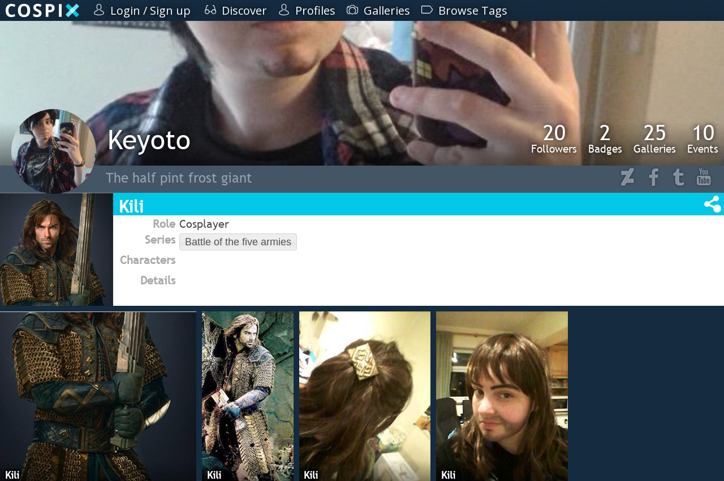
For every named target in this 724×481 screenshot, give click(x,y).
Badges (605, 138)
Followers (554, 138)
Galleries (655, 138)
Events (702, 138)
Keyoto (149, 139)
